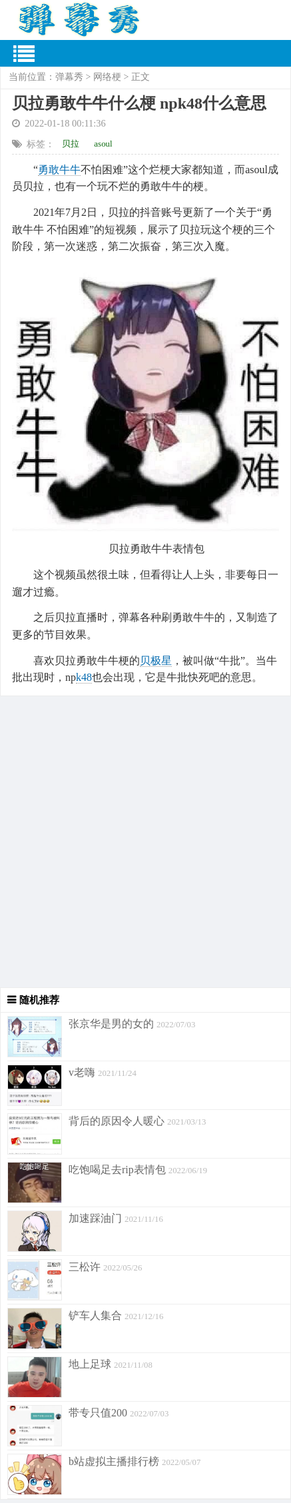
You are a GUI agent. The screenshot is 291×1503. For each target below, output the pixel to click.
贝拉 (70, 144)
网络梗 (107, 77)
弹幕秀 (69, 77)
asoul (103, 144)
